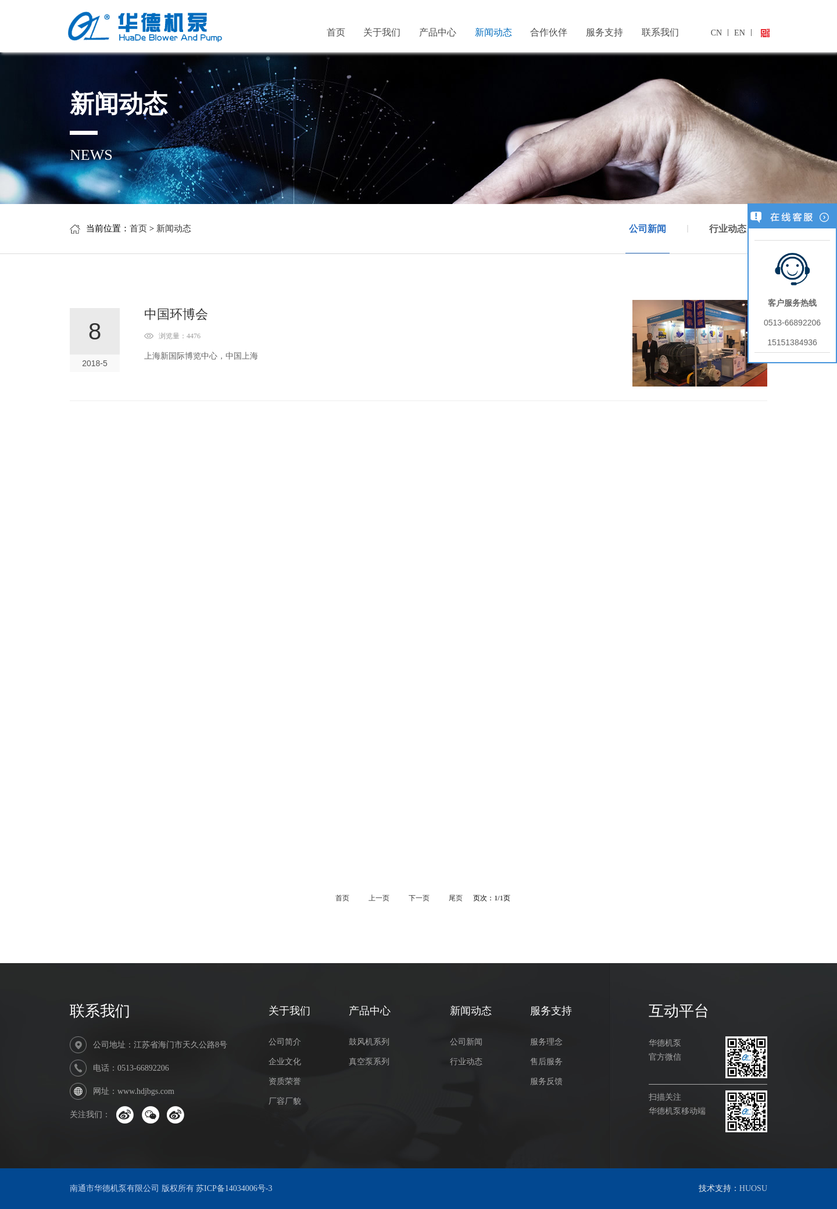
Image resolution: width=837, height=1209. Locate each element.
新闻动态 (493, 32)
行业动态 (727, 229)
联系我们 (660, 32)
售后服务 (546, 1061)
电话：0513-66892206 (131, 1068)
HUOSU (753, 1188)
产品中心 (437, 32)
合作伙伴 (548, 32)
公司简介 (285, 1042)
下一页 (420, 898)
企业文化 (285, 1061)
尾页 (456, 898)
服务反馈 (546, 1081)
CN (716, 32)
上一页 (379, 898)
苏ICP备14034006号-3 (234, 1188)
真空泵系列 (369, 1061)
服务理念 (546, 1042)
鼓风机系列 (369, 1042)
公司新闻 (647, 238)
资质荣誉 (285, 1081)
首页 (336, 32)
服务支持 (604, 32)
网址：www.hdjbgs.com (133, 1091)
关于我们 (381, 32)
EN (739, 32)
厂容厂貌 (285, 1101)
